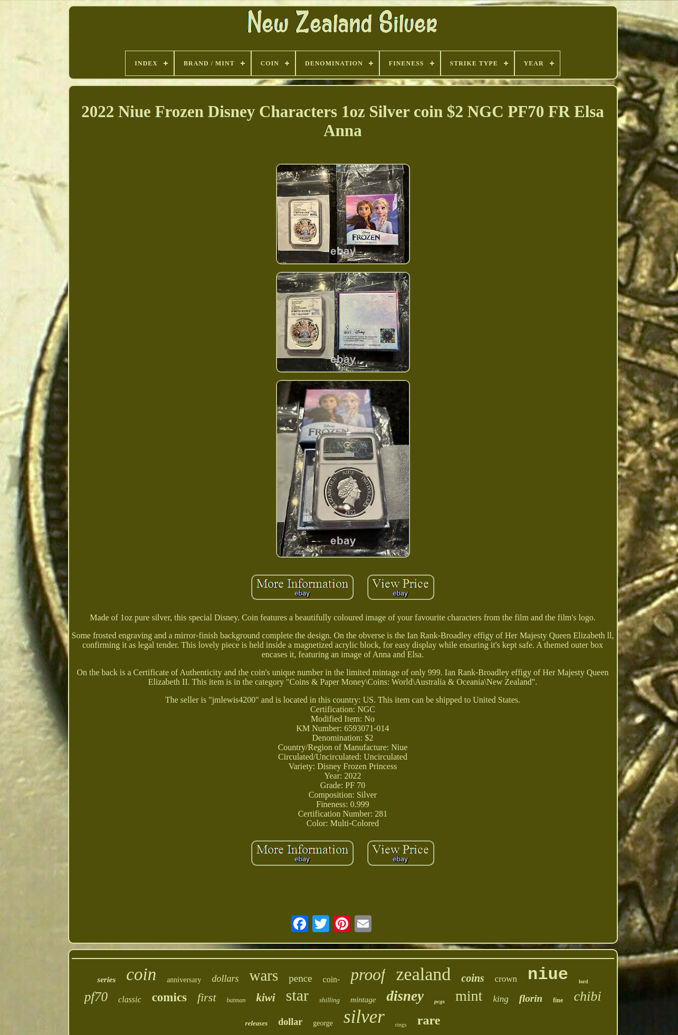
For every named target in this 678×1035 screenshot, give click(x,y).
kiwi (265, 997)
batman (236, 1000)
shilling (329, 1000)
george (323, 1023)
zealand (423, 974)
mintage (363, 999)
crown (506, 979)
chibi (587, 996)
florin (530, 998)
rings (401, 1024)
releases (256, 1023)
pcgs (439, 1001)
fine (558, 1000)
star (297, 995)
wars (263, 975)
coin (141, 974)
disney (405, 996)
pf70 (96, 997)
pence (300, 978)
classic (129, 999)
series (106, 979)
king (500, 999)
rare (429, 1020)
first (206, 997)
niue (548, 974)
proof (367, 974)
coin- (331, 979)
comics (169, 997)
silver (364, 1017)
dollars (225, 978)
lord (583, 981)
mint (468, 996)
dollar (290, 1022)
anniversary (184, 980)
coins (472, 978)
